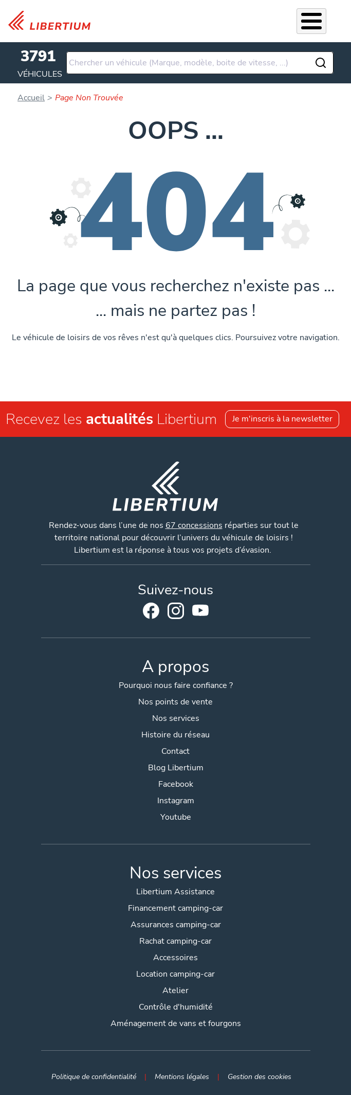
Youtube (200, 613)
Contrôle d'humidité (176, 1007)
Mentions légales (182, 1076)
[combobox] (200, 62)
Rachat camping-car (175, 941)
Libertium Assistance (175, 891)
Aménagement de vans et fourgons (175, 1023)
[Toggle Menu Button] (311, 21)
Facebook (151, 611)
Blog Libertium (176, 767)
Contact (175, 751)
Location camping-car (175, 974)
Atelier (175, 990)
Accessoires (175, 957)
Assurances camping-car (176, 924)
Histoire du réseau (175, 734)
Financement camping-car (175, 908)
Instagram (176, 611)
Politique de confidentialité (93, 1076)
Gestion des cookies (259, 1076)
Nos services (175, 718)
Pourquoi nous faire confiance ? (176, 685)
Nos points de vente (175, 702)
